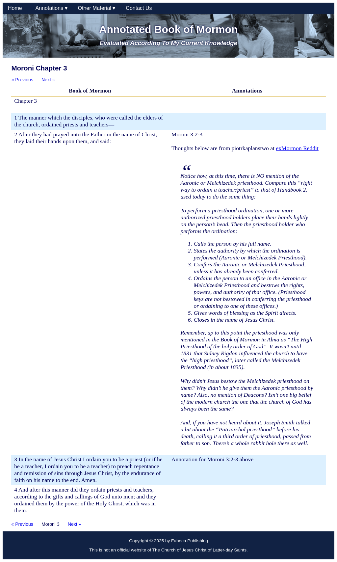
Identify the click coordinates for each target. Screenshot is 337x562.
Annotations (51, 8)
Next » (48, 79)
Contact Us (139, 8)
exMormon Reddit (297, 148)
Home (16, 8)
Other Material (97, 8)
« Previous (22, 79)
